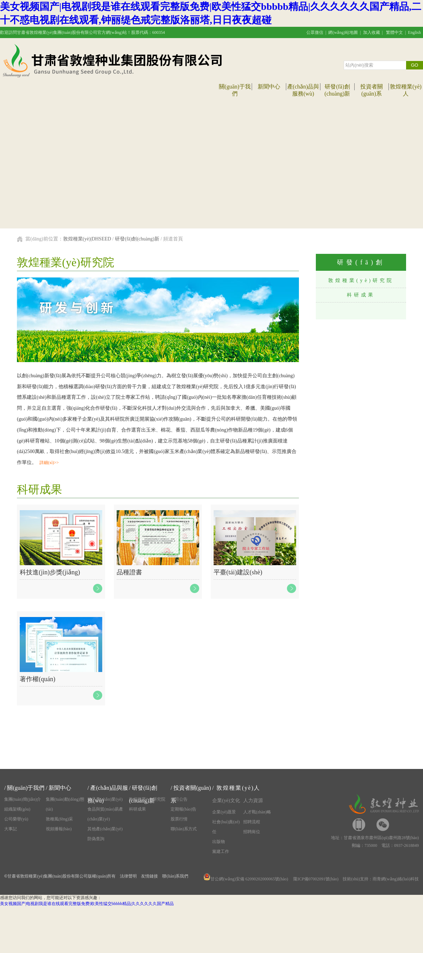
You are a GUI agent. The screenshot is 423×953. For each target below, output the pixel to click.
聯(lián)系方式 (184, 828)
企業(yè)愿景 (224, 812)
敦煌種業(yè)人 (238, 788)
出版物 (218, 841)
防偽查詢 (95, 838)
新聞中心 (269, 87)
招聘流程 (251, 821)
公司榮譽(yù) (16, 819)
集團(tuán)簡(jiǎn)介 (22, 799)
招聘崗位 (251, 831)
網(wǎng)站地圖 (343, 32)
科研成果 (361, 295)
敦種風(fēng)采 (59, 819)
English (414, 32)
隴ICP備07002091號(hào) (315, 878)
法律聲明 (128, 876)
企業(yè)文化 (226, 800)
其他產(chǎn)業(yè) (105, 828)
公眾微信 (314, 32)
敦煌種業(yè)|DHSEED (87, 239)
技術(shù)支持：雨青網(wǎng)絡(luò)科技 (381, 878)
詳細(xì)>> (49, 462)
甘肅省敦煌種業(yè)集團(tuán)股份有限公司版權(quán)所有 (61, 876)
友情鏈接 (149, 876)
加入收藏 (371, 32)
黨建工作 (220, 851)
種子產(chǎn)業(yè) (105, 799)
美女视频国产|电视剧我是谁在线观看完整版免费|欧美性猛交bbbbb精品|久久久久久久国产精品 (87, 903)
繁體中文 (394, 32)
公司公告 (179, 799)
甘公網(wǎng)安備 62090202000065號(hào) (245, 878)
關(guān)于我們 (25, 788)
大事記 (10, 828)
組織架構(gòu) (17, 809)
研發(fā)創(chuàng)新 (137, 239)
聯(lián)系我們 (175, 876)
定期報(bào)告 (183, 809)
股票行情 (179, 819)
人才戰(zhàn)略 (257, 812)
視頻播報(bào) (59, 828)
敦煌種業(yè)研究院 (361, 280)
